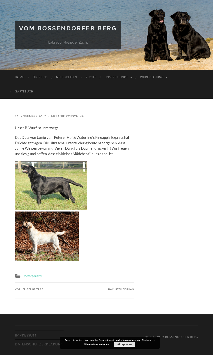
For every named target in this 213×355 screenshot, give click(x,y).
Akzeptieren (124, 344)
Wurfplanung (152, 77)
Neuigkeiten (66, 77)
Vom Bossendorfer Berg (68, 28)
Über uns (40, 77)
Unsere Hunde (116, 77)
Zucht (91, 77)
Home (19, 77)
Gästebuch (24, 91)
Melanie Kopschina (67, 116)
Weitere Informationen (96, 344)
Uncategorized (32, 276)
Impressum (25, 335)
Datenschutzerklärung (39, 344)
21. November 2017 (30, 116)
